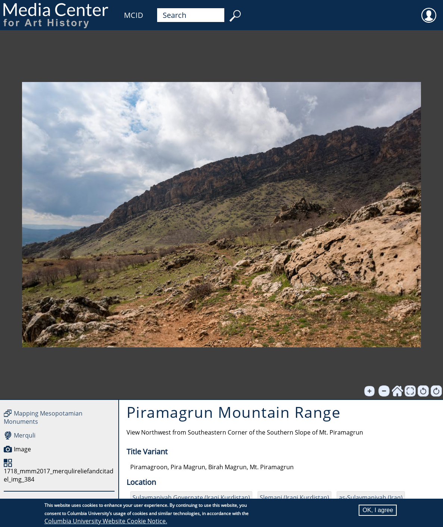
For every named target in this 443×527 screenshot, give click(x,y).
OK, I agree (377, 510)
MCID (133, 15)
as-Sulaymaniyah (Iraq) (371, 497)
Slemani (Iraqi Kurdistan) (294, 497)
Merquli (24, 435)
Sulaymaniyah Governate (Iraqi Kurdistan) (191, 497)
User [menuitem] (429, 10)
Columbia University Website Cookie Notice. (105, 521)
